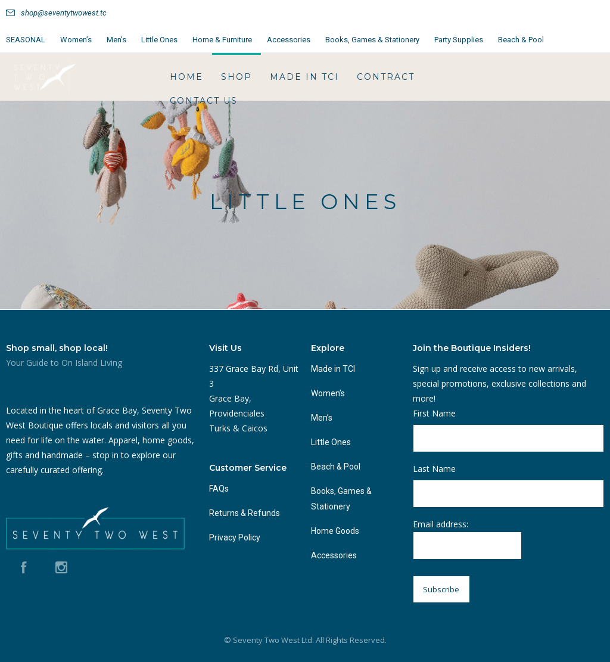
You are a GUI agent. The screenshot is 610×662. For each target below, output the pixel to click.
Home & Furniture (222, 39)
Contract (386, 77)
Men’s (116, 39)
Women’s (76, 39)
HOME (186, 77)
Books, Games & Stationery (372, 39)
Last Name (434, 468)
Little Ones (159, 39)
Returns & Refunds (244, 513)
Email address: (467, 539)
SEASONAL (25, 39)
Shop (236, 77)
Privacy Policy (234, 537)
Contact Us (204, 100)
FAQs (219, 488)
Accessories (288, 39)
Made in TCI (304, 77)
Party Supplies (458, 39)
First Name (434, 413)
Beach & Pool (521, 39)
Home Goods (335, 531)
